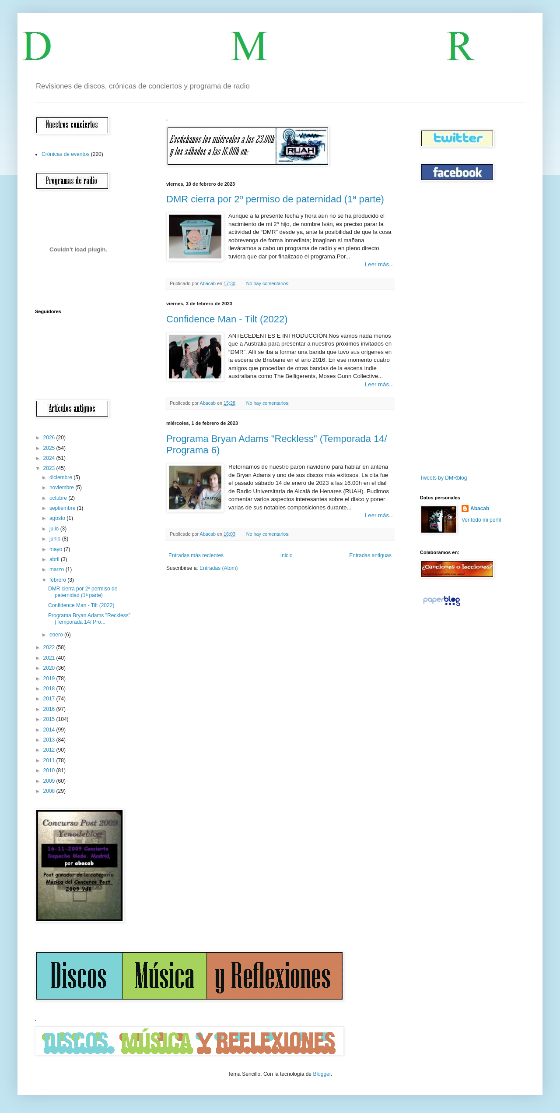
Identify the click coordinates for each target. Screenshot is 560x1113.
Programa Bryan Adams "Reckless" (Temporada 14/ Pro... (89, 618)
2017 (49, 699)
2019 (49, 678)
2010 (49, 770)
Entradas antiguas (370, 555)
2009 (49, 781)
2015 (49, 719)
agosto (57, 518)
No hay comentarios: (268, 283)
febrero (58, 580)
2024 (49, 458)
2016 (49, 709)
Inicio (286, 555)
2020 (49, 668)
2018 (49, 688)
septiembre (63, 508)
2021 (49, 658)
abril (55, 559)
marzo (57, 569)
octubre (58, 498)
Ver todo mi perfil (481, 520)
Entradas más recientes (196, 555)
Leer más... (379, 264)
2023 (49, 468)
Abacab (479, 508)
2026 (49, 438)
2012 (49, 750)
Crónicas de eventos (65, 154)
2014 (49, 730)
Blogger (322, 1074)
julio (54, 529)
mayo (56, 549)
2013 (49, 740)
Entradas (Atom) (219, 568)
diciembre (61, 477)
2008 (49, 791)
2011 (49, 760)
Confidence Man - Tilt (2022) (227, 319)
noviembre (62, 487)
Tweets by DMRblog (443, 478)
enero (56, 635)
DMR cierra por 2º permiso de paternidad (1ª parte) (275, 199)
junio (55, 539)
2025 (49, 448)
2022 (49, 647)
